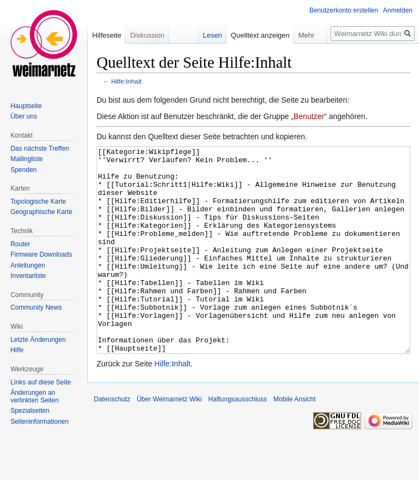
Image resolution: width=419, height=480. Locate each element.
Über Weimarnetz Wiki (169, 440)
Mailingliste (26, 159)
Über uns (23, 116)
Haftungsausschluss (237, 440)
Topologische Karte (38, 201)
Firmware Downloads (41, 254)
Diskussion (147, 35)
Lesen (212, 35)
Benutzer (309, 116)
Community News (36, 307)
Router (20, 244)
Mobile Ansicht (294, 440)
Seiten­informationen (39, 421)
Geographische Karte (41, 212)
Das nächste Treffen (39, 148)
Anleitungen (27, 265)
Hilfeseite (106, 35)
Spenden (23, 170)
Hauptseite (25, 106)
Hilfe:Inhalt (126, 81)
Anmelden (397, 10)
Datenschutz (112, 440)
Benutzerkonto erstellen (343, 10)
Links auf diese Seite (40, 382)
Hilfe (16, 350)
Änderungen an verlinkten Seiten (34, 396)
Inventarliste (28, 276)
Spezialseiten (29, 410)
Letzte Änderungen (37, 339)
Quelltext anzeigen (260, 35)
